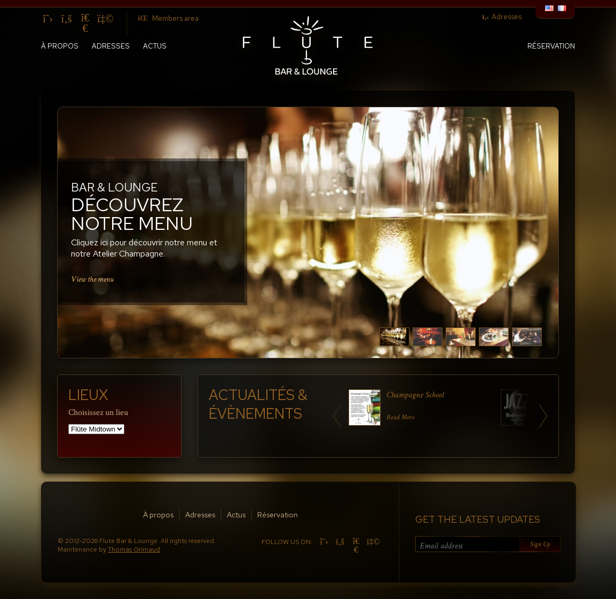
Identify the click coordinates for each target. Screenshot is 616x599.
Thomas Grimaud (134, 549)
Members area (168, 18)
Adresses (501, 16)
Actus (155, 46)
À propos (59, 46)
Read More (400, 417)
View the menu (92, 279)
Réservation (551, 46)
